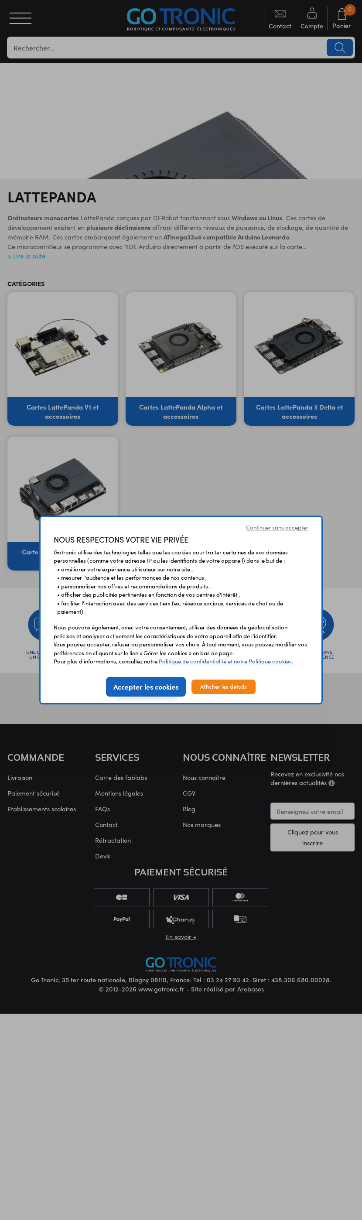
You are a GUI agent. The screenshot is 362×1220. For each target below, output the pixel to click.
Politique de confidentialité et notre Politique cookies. (226, 661)
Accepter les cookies (145, 686)
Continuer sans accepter (277, 527)
